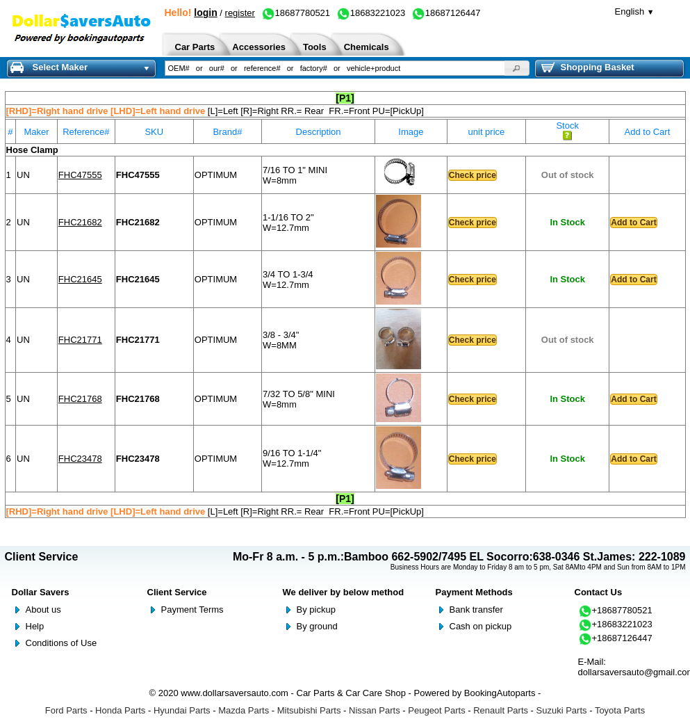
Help (35, 626)
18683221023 (371, 13)
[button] (516, 68)
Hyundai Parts (182, 710)
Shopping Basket (587, 67)
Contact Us (599, 592)
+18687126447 (615, 638)
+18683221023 (615, 624)
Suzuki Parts (561, 710)
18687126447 (446, 13)
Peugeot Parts (436, 710)
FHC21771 (80, 339)
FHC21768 (80, 399)
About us (43, 609)
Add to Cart (633, 222)
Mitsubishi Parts (309, 710)
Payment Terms (192, 609)
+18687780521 (615, 610)
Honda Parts (120, 710)
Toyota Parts (620, 710)
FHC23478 (80, 458)
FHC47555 (80, 175)
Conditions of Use (61, 643)
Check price (472, 175)
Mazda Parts (243, 710)
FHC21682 (80, 222)
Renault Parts (500, 710)
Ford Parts (66, 710)
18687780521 (296, 13)
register (240, 13)
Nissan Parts (374, 710)
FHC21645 (80, 279)
